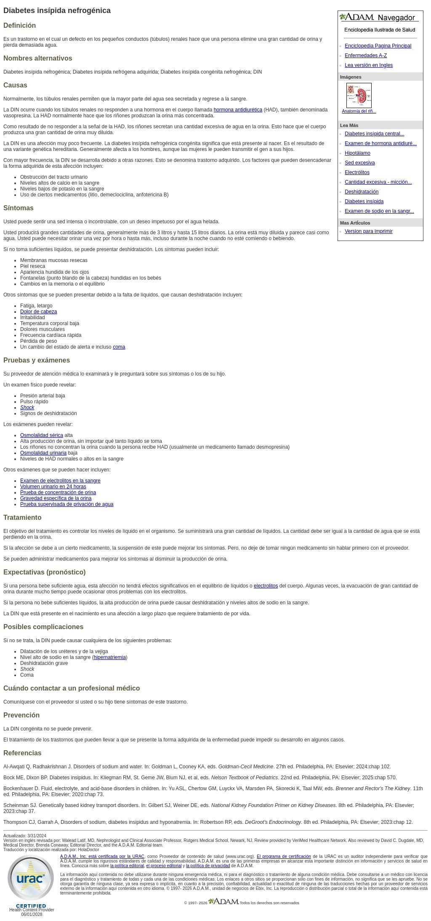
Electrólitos (357, 172)
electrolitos (266, 586)
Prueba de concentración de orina (58, 492)
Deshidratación (361, 192)
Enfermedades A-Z (366, 55)
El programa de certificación (284, 856)
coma (119, 347)
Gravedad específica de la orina (55, 498)
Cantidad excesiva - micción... (378, 182)
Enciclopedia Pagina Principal (378, 46)
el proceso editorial (164, 865)
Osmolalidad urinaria (43, 453)
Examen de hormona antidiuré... (381, 143)
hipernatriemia (110, 657)
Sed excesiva (360, 163)
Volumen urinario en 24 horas (53, 487)
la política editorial (127, 865)
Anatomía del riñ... (359, 109)
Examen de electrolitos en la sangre (60, 481)
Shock (27, 407)
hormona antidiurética (238, 110)
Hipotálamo (357, 153)
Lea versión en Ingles (369, 65)
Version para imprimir (368, 231)
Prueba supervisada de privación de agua (66, 504)
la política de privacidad (208, 865)
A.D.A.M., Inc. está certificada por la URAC (102, 856)
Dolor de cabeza (38, 312)
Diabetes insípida (364, 201)
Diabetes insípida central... (374, 134)
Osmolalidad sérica (41, 435)
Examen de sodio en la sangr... (379, 211)
